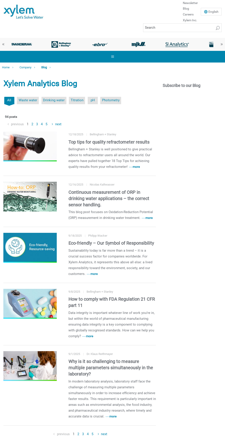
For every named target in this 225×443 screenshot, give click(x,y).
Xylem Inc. (190, 20)
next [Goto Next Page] (58, 124)
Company (25, 67)
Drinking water (54, 100)
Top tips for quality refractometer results (108, 142)
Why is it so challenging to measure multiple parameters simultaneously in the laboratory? (110, 368)
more (136, 167)
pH (93, 100)
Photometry (111, 100)
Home (6, 67)
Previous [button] (3, 44)
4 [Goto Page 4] (42, 124)
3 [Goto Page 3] (37, 124)
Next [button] (221, 44)
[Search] (182, 27)
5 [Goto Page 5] (46, 124)
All (9, 100)
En (213, 11)
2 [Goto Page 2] (32, 124)
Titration (77, 100)
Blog (186, 8)
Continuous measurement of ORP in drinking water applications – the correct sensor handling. (108, 198)
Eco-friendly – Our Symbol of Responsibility (111, 243)
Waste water (28, 100)
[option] (22, 44)
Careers (188, 14)
